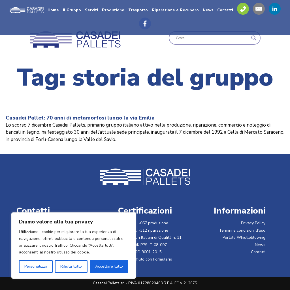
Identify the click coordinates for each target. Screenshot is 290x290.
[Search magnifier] (254, 38)
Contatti (225, 10)
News (208, 10)
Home (53, 10)
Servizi (91, 10)
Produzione (113, 10)
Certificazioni (145, 211)
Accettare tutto (109, 266)
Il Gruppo (72, 10)
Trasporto (138, 10)
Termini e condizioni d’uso (242, 230)
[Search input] (212, 38)
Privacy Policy (253, 223)
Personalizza (35, 266)
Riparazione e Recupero (175, 10)
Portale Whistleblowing (244, 237)
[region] (73, 245)
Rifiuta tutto (71, 266)
